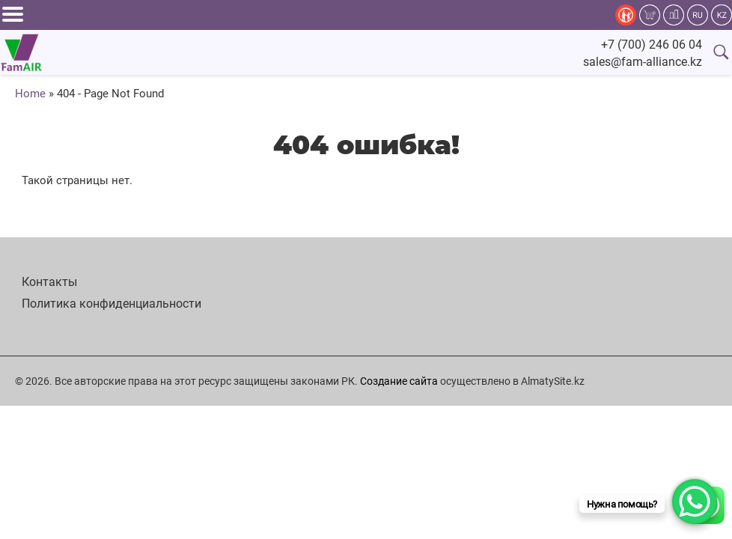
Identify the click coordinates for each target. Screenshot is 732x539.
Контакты (49, 282)
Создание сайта (399, 381)
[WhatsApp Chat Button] (694, 501)
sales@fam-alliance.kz (642, 62)
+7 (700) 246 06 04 (651, 44)
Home (30, 93)
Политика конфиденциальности (111, 303)
